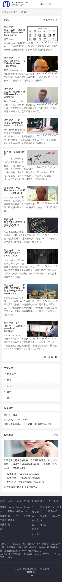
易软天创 (16, 544)
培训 (7, 398)
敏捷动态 (10, 374)
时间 (53, 20)
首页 (15, 12)
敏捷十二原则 (3, 518)
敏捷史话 (3, 526)
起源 (23, 12)
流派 (7, 380)
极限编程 (11, 513)
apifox (9, 557)
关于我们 (53, 501)
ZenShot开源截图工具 (32, 550)
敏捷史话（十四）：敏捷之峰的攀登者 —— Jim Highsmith (14, 122)
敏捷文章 (35, 522)
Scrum (11, 507)
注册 (49, 4)
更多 (26, 487)
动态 (7, 392)
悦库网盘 (11, 547)
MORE (55, 435)
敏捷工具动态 (35, 531)
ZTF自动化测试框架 (27, 547)
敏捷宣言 (3, 509)
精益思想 (11, 522)
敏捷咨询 (28, 554)
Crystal (27, 516)
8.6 (31, 572)
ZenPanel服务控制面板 (11, 554)
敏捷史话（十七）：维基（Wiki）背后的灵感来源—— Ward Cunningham (14, 31)
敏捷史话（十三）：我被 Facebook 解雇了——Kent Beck (14, 190)
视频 (18, 501)
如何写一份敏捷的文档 (14, 153)
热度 (45, 20)
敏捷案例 (43, 518)
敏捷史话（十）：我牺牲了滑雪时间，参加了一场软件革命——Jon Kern (14, 289)
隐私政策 (44, 569)
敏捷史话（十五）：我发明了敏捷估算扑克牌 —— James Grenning (14, 93)
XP (25, 511)
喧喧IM (45, 544)
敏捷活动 (35, 514)
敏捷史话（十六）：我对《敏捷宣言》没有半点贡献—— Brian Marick (14, 62)
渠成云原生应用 (12, 550)
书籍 (26, 501)
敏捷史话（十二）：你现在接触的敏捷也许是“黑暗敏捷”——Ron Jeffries (14, 223)
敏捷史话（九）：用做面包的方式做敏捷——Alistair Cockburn (14, 327)
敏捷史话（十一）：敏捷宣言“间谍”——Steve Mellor (14, 253)
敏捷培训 (43, 509)
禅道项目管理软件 (31, 544)
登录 (42, 4)
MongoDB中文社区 (44, 554)
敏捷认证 (43, 526)
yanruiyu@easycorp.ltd (29, 474)
